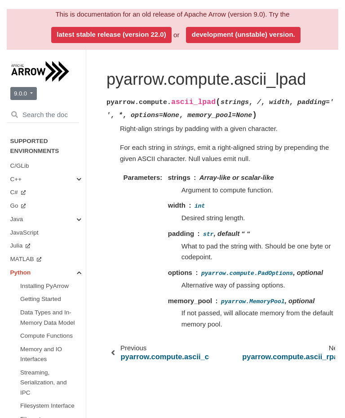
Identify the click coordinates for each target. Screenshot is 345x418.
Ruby (18, 401)
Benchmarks (37, 374)
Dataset (41, 278)
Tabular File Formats (46, 246)
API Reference (41, 51)
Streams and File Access (48, 163)
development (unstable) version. (243, 34)
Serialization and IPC (53, 209)
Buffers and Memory (46, 116)
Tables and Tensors (45, 186)
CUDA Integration (45, 330)
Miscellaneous (50, 348)
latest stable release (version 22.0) (111, 34)
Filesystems (46, 264)
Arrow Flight (47, 228)
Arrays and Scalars (45, 93)
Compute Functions (45, 139)
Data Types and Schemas (52, 69)
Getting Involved (42, 361)
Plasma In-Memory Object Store (51, 301)
